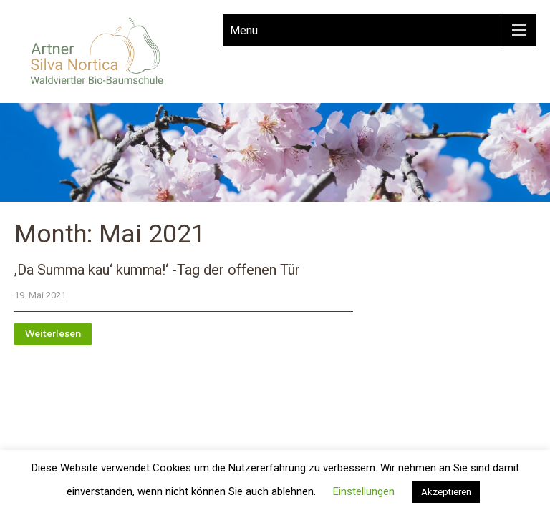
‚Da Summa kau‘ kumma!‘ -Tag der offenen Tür (157, 269)
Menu (244, 30)
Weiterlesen (53, 333)
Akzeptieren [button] (446, 491)
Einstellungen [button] (364, 491)
